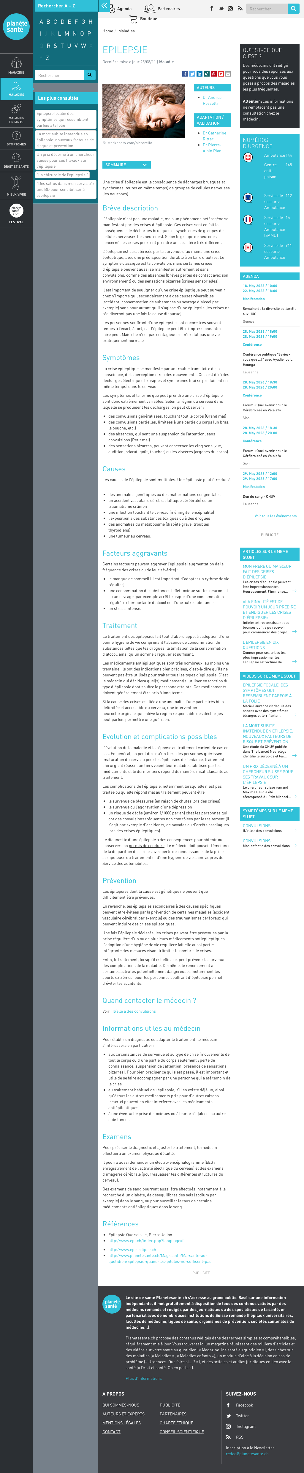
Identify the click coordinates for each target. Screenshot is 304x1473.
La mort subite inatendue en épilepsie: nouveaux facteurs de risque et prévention (65, 139)
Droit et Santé (16, 166)
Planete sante (16, 26)
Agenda (124, 8)
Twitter (237, 1416)
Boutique (148, 18)
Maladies (16, 94)
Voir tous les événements (276, 515)
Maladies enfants (16, 119)
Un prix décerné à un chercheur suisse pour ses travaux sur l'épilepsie (65, 160)
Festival (16, 222)
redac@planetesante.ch (247, 1453)
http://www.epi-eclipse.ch (132, 1249)
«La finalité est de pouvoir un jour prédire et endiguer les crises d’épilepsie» (269, 609)
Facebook (239, 1405)
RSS (234, 1437)
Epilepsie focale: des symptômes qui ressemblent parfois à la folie (62, 119)
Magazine (16, 72)
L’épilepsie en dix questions (261, 645)
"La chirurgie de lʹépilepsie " (62, 174)
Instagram (241, 1426)
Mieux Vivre (16, 194)
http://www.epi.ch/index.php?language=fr (146, 1240)
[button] (185, 74)
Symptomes (16, 144)
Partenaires (168, 8)
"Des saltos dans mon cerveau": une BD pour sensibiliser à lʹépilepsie (65, 189)
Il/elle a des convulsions (134, 1011)
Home (107, 30)
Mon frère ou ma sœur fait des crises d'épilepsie (267, 571)
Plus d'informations (144, 1378)
